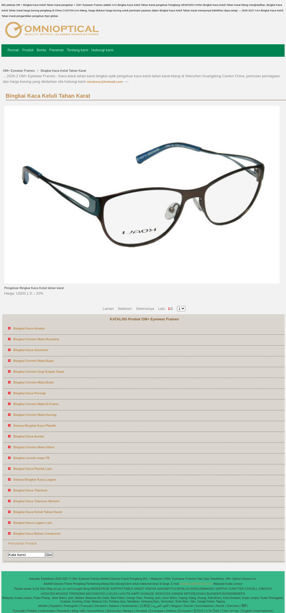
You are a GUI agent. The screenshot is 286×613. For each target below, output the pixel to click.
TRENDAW (77, 593)
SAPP (135, 593)
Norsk (220, 605)
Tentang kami (77, 50)
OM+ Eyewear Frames (19, 70)
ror (64, 588)
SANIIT (139, 588)
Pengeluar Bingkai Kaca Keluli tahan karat (34, 288)
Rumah (13, 50)
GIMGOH (265, 588)
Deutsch (101, 605)
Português (71, 605)
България (157, 610)
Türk (224, 610)
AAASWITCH (166, 588)
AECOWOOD (95, 593)
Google (77, 588)
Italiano (114, 605)
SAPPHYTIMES (121, 588)
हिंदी (243, 605)
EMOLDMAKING (202, 588)
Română (63, 610)
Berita (41, 50)
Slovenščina (95, 610)
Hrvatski (141, 610)
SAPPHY (221, 588)
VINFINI (150, 588)
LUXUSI (111, 593)
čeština (171, 610)
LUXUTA (124, 593)
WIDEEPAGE (100, 588)
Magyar (176, 605)
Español (56, 605)
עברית (234, 610)
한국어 (198, 610)
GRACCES (163, 593)
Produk (28, 50)
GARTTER (236, 588)
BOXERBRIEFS (233, 593)
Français (86, 605)
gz (59, 588)
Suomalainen (204, 605)
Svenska (233, 605)
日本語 (145, 605)
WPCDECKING (195, 593)
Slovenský (113, 610)
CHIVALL (251, 588)
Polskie (32, 610)
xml (69, 588)
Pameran (56, 50)
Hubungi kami (102, 50)
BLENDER (214, 593)
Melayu (128, 610)
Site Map (46, 588)
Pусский (19, 610)
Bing (86, 588)
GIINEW (177, 593)
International (263, 610)
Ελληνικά (184, 610)
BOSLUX (183, 588)
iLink (36, 588)
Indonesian (47, 610)
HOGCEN (48, 593)
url (55, 588)
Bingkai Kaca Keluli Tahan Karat (63, 70)
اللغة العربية (160, 605)
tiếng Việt (78, 610)
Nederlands (130, 605)
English (246, 610)
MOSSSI (62, 593)
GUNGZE (147, 593)
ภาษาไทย (212, 610)
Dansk (188, 605)
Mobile (43, 605)
